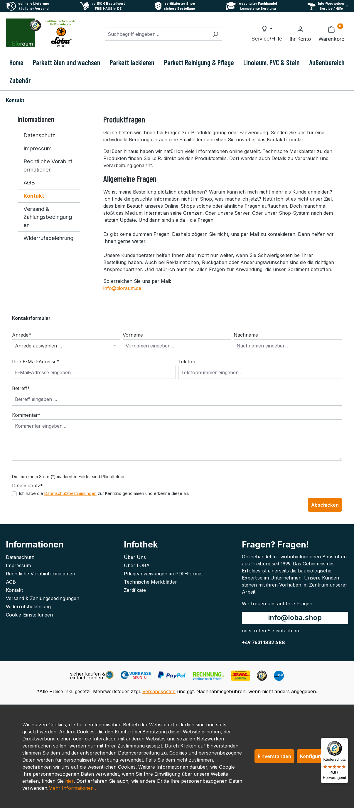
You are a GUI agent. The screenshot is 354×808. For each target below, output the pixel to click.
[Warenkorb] (331, 34)
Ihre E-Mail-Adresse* (35, 361)
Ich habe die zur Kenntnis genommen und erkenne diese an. (104, 493)
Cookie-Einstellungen (29, 615)
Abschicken (325, 505)
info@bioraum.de (122, 288)
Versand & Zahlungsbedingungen (47, 217)
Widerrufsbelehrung (48, 238)
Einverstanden (274, 756)
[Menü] (344, 741)
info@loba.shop (295, 617)
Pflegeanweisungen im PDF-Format (163, 574)
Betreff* (21, 388)
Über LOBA (137, 565)
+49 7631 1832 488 (263, 642)
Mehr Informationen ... (73, 788)
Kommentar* (26, 415)
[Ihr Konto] (300, 34)
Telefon (186, 361)
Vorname (133, 335)
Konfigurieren (316, 756)
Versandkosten (159, 691)
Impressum (37, 148)
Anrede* (21, 335)
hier (69, 781)
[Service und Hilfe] (327, 6)
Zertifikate (135, 590)
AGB (29, 182)
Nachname (246, 335)
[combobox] (157, 34)
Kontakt (33, 195)
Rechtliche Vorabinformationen (48, 165)
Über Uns (135, 557)
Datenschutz (39, 135)
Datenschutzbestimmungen (70, 493)
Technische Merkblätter (150, 582)
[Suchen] (215, 34)
